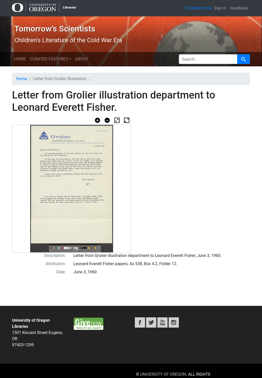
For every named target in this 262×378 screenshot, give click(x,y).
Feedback (239, 8)
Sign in (220, 8)
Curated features (49, 59)
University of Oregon (163, 374)
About (81, 59)
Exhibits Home (198, 8)
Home (20, 59)
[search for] (208, 59)
